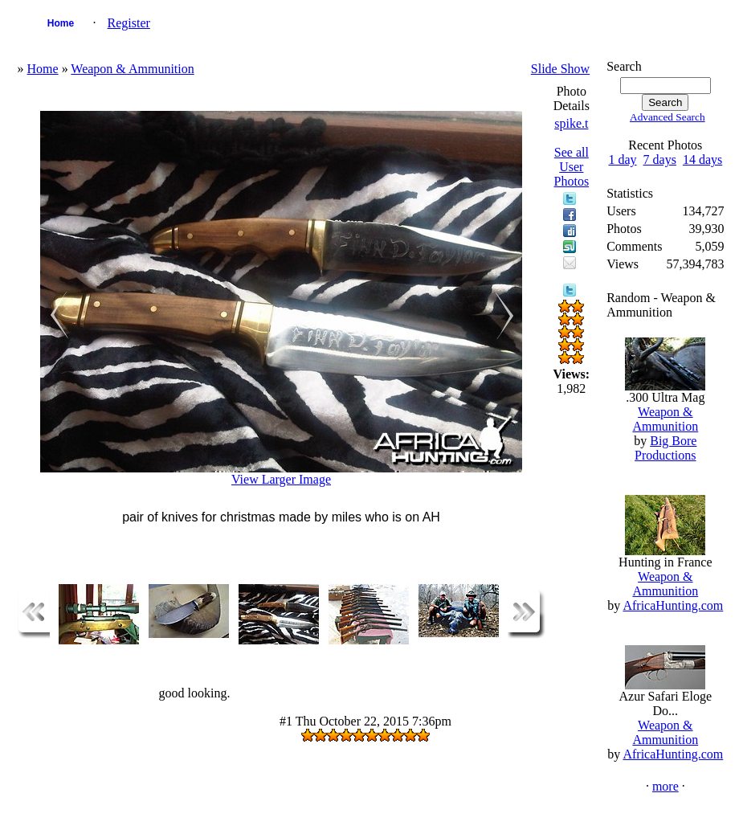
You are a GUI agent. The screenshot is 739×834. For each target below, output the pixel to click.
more (665, 786)
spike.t (571, 123)
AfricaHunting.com (673, 605)
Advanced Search (667, 117)
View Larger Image (281, 479)
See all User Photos (572, 166)
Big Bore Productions (665, 448)
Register (129, 23)
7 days (659, 159)
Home (60, 23)
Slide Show (560, 69)
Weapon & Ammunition (132, 69)
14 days (702, 159)
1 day (622, 159)
